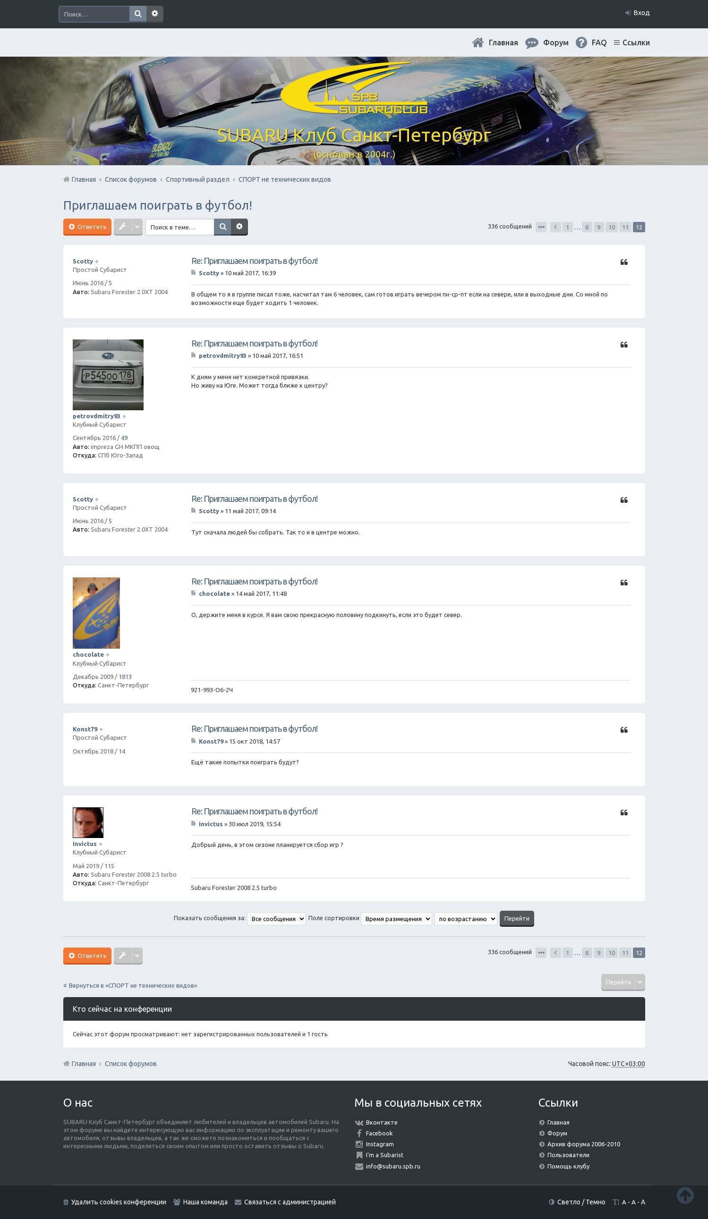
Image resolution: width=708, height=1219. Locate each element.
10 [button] (611, 227)
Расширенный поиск (154, 14)
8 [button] (587, 227)
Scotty (83, 261)
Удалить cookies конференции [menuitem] (118, 1202)
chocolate (88, 654)
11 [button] (625, 227)
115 (109, 866)
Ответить (91, 226)
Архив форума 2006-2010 (583, 1144)
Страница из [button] (541, 227)
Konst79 (85, 729)
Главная (503, 42)
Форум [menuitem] (556, 42)
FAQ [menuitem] (599, 42)
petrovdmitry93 (96, 416)
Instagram (380, 1144)
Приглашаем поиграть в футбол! (157, 205)
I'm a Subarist (384, 1154)
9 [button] (598, 227)
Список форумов (131, 1063)
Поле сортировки (370, 917)
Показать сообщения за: (240, 917)
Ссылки (636, 42)
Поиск (137, 14)
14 (122, 751)
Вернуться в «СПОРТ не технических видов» (133, 985)
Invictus (85, 843)
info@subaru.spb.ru (393, 1166)
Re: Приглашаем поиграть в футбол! (254, 260)
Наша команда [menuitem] (205, 1202)
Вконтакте (382, 1122)
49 (124, 437)
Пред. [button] (555, 227)
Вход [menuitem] (642, 13)
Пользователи (568, 1154)
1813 (125, 676)
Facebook (379, 1133)
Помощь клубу (568, 1166)
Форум (557, 1133)
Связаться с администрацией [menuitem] (290, 1202)
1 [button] (567, 227)
